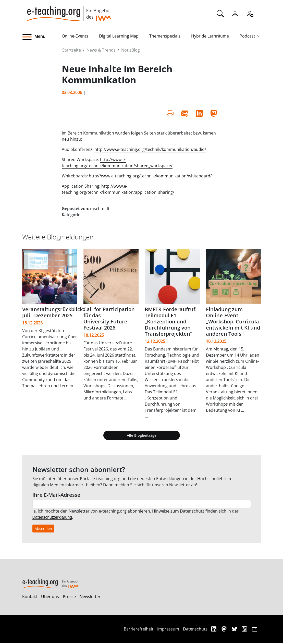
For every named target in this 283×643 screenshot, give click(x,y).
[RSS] (245, 628)
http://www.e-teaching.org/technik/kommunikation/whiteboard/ (150, 176)
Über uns (50, 596)
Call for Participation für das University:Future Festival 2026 (109, 318)
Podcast (247, 36)
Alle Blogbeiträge (141, 435)
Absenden (43, 528)
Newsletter (90, 596)
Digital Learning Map (119, 36)
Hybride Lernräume (210, 36)
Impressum (168, 629)
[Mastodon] (225, 628)
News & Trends (101, 50)
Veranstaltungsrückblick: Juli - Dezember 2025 (53, 312)
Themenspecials (164, 36)
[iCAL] (254, 628)
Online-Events (75, 36)
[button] (42, 37)
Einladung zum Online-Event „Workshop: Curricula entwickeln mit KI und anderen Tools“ (233, 321)
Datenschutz (195, 629)
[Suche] (220, 13)
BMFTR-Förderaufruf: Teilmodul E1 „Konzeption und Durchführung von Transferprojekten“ (170, 321)
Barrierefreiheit (138, 629)
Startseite (71, 50)
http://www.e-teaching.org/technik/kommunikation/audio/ (150, 149)
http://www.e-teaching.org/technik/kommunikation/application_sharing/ (118, 189)
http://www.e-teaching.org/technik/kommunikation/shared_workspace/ (117, 162)
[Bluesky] (235, 628)
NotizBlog (130, 50)
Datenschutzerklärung (52, 517)
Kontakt (29, 596)
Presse (69, 596)
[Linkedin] (214, 628)
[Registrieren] (249, 13)
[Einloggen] (235, 13)
